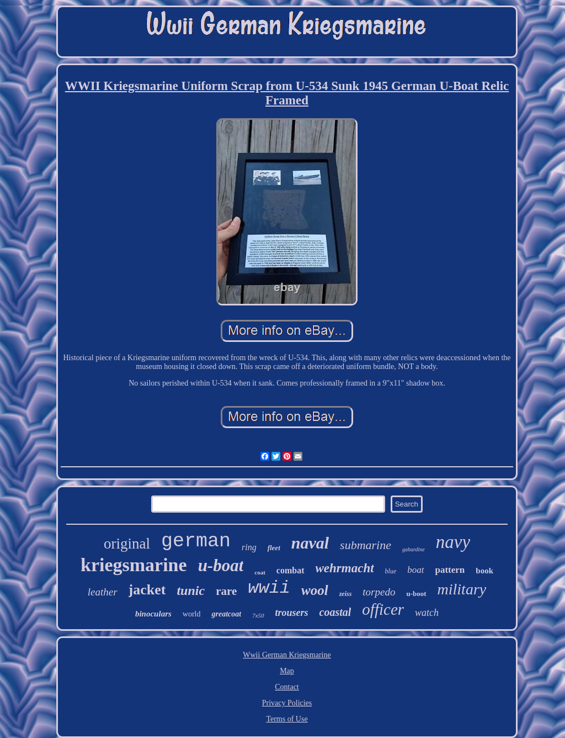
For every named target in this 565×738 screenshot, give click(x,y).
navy (453, 542)
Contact (287, 687)
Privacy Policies (287, 703)
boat (415, 570)
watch (427, 612)
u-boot (416, 593)
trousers (291, 612)
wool (314, 590)
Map (287, 671)
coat (259, 572)
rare (226, 591)
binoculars (153, 613)
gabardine (413, 549)
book (484, 570)
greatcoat (226, 614)
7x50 (258, 615)
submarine (365, 545)
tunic (191, 590)
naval (310, 543)
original (127, 543)
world (192, 614)
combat (290, 570)
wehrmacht (345, 568)
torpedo (379, 592)
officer (383, 609)
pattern (450, 570)
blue (391, 571)
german (196, 541)
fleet (274, 548)
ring (249, 547)
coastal (335, 612)
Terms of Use (286, 719)
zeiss (345, 594)
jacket (147, 590)
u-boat (221, 565)
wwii (269, 588)
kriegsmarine (134, 565)
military (462, 589)
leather (103, 592)
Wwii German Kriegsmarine (287, 655)
